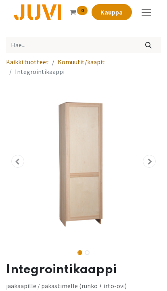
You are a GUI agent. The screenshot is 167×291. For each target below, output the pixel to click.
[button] (17, 161)
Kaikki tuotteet (27, 62)
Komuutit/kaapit (81, 62)
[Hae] (148, 45)
